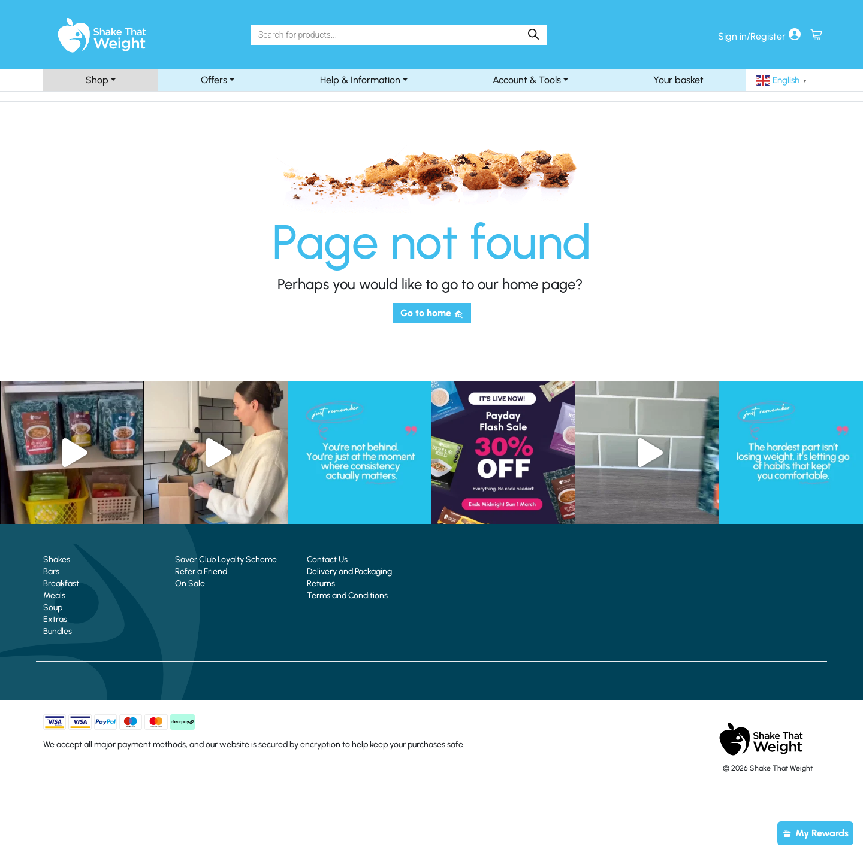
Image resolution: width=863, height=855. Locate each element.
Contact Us (327, 559)
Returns (321, 583)
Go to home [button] (431, 313)
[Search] (389, 34)
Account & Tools (527, 80)
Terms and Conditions (347, 595)
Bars (51, 571)
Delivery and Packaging (349, 571)
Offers (214, 80)
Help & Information (360, 80)
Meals (54, 595)
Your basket (678, 80)
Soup (52, 607)
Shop (97, 80)
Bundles (57, 631)
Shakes (56, 559)
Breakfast (61, 583)
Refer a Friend (201, 571)
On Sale (190, 583)
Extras (55, 619)
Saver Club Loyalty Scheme (226, 559)
